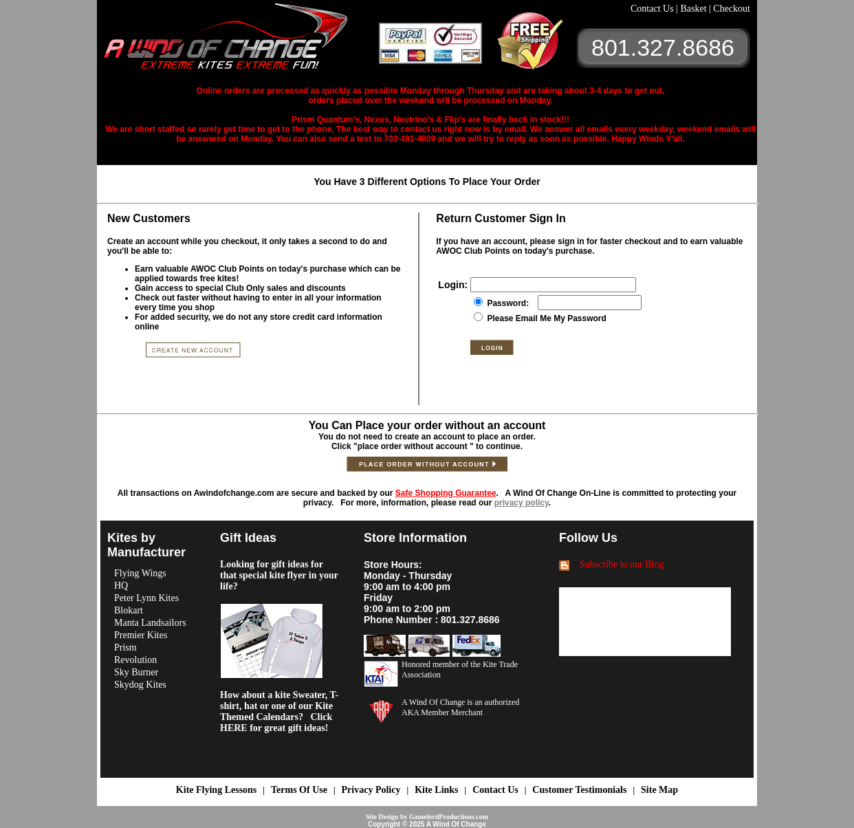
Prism (125, 647)
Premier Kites (140, 635)
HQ (121, 585)
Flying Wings (140, 573)
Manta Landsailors (150, 623)
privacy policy (521, 503)
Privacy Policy (371, 790)
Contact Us (653, 8)
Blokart (128, 610)
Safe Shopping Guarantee (445, 493)
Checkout (731, 8)
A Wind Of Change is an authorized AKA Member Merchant (460, 707)
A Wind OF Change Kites (241, 41)
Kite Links (436, 790)
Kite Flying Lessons (216, 790)
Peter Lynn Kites (146, 598)
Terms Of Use (299, 790)
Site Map (659, 790)
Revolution (135, 660)
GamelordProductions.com (448, 816)
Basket (694, 8)
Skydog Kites (140, 684)
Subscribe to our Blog (622, 564)
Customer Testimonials (579, 790)
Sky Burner (136, 672)
